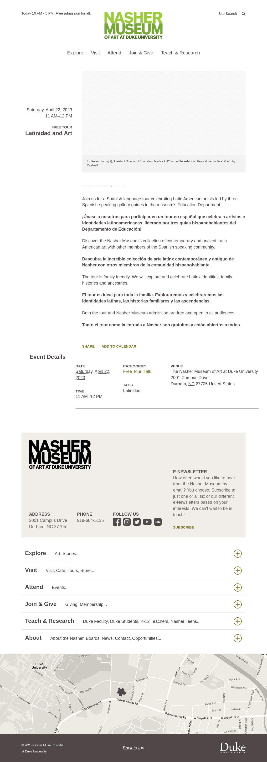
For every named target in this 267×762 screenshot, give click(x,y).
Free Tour (132, 371)
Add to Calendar (119, 346)
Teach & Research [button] (180, 52)
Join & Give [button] (141, 52)
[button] (232, 13)
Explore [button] (75, 52)
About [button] (133, 638)
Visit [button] (95, 52)
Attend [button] (114, 52)
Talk (147, 371)
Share (88, 346)
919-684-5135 (90, 520)
